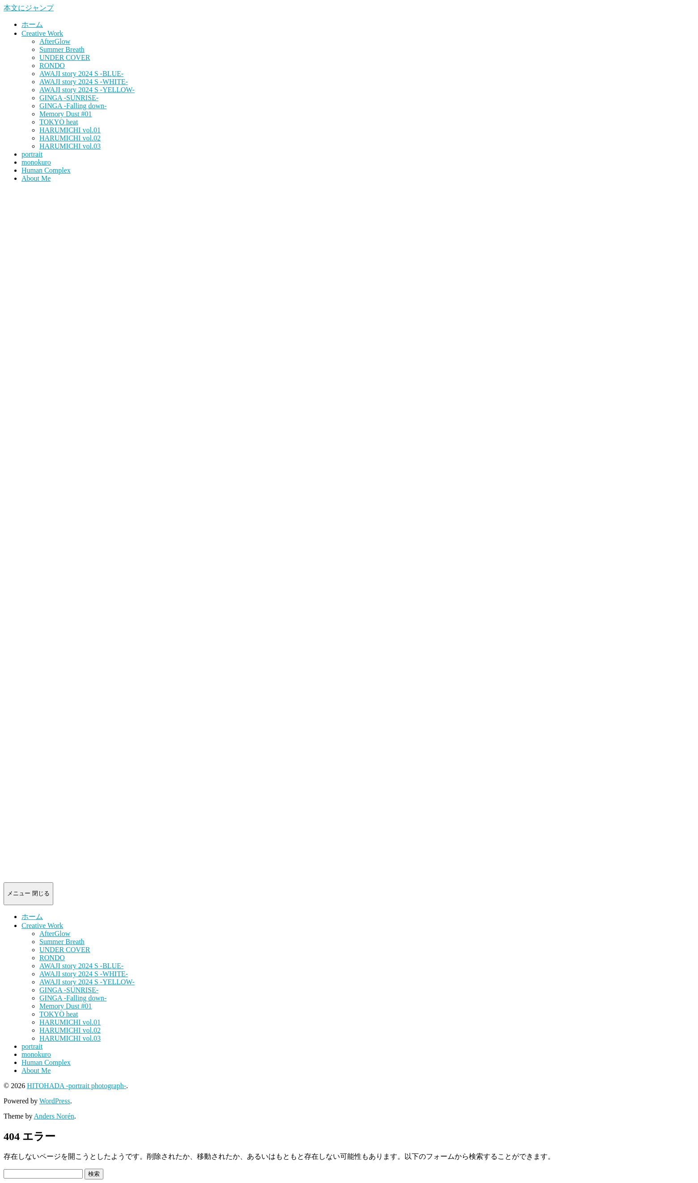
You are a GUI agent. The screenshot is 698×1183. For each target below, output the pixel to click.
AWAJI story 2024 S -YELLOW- (87, 90)
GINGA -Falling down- (72, 106)
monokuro (36, 162)
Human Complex (46, 170)
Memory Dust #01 (65, 114)
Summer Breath (62, 49)
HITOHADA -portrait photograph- (76, 1085)
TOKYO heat (58, 122)
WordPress (54, 1101)
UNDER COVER (64, 57)
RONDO (52, 65)
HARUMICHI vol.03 (70, 146)
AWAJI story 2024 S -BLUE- (81, 73)
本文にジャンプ (29, 8)
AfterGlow (54, 41)
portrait (32, 154)
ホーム (32, 24)
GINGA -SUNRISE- (68, 98)
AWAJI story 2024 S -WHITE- (83, 81)
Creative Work (42, 33)
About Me (36, 178)
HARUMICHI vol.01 (70, 130)
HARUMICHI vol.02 (70, 138)
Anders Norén (54, 1116)
